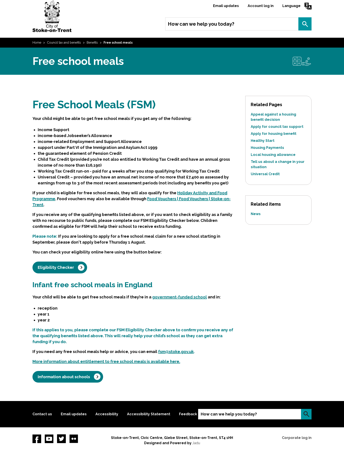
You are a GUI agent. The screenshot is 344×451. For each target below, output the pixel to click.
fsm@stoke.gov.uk (176, 351)
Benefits (92, 42)
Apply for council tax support (277, 127)
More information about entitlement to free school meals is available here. (106, 361)
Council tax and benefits (64, 42)
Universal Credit (265, 174)
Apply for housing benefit (273, 134)
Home (36, 42)
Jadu (196, 443)
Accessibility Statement (148, 414)
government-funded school (179, 297)
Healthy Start (262, 141)
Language (291, 6)
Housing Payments (267, 148)
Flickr (73, 438)
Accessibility (106, 414)
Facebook (36, 438)
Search (305, 23)
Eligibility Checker (56, 267)
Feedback (188, 414)
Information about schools (64, 376)
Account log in (261, 6)
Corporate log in (297, 438)
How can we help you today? (201, 24)
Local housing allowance (273, 155)
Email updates (226, 6)
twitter (61, 438)
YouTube (49, 438)
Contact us (42, 414)
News (256, 214)
